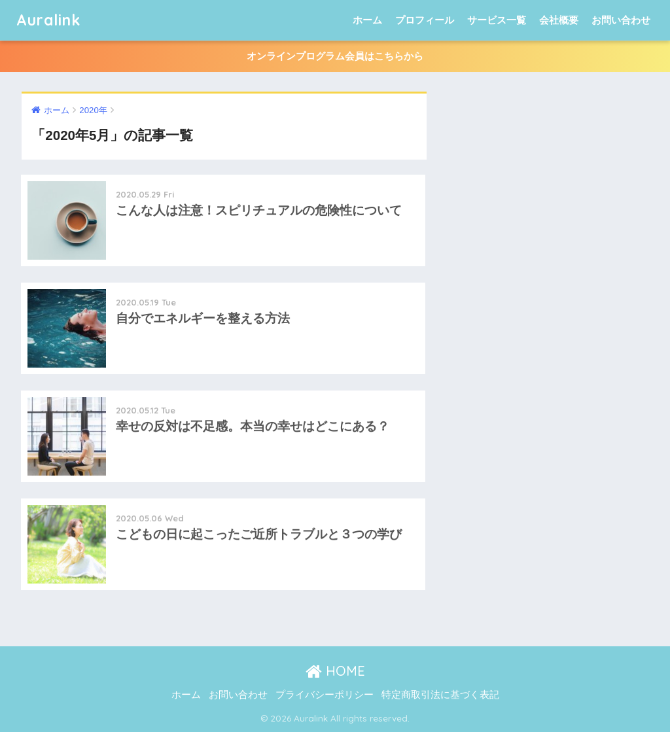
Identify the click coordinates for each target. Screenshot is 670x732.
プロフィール (424, 20)
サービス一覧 (496, 20)
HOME (335, 671)
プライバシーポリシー (324, 694)
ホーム (367, 20)
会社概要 (558, 20)
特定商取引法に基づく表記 (440, 694)
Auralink (48, 19)
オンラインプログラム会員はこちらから (335, 55)
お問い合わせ (620, 20)
